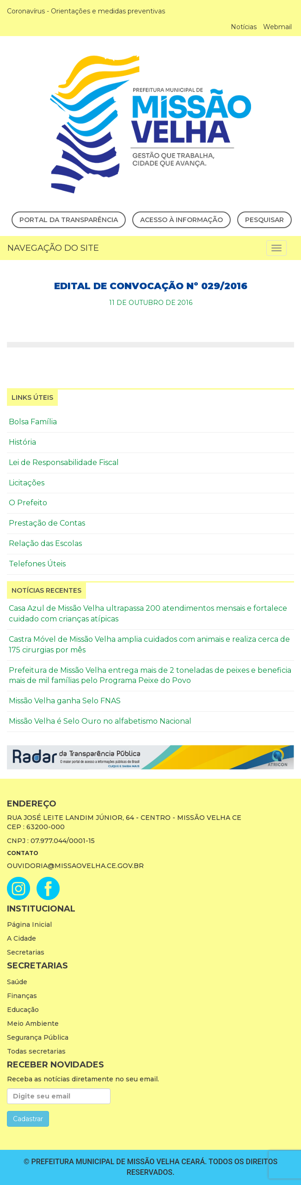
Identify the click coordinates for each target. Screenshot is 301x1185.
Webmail (277, 27)
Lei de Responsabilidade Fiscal (64, 462)
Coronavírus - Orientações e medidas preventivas (86, 11)
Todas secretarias (36, 1051)
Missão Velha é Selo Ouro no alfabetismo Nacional (100, 721)
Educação (23, 1009)
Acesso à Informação (181, 220)
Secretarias (25, 952)
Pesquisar (264, 220)
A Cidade (21, 938)
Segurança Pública (37, 1037)
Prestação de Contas (47, 523)
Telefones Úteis (37, 563)
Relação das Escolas (45, 543)
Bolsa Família (33, 421)
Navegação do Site (53, 248)
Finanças (22, 996)
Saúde (17, 982)
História (22, 442)
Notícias (244, 27)
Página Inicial (29, 924)
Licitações (26, 482)
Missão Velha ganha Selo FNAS (65, 700)
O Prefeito (28, 502)
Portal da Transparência (68, 220)
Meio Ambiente (33, 1023)
